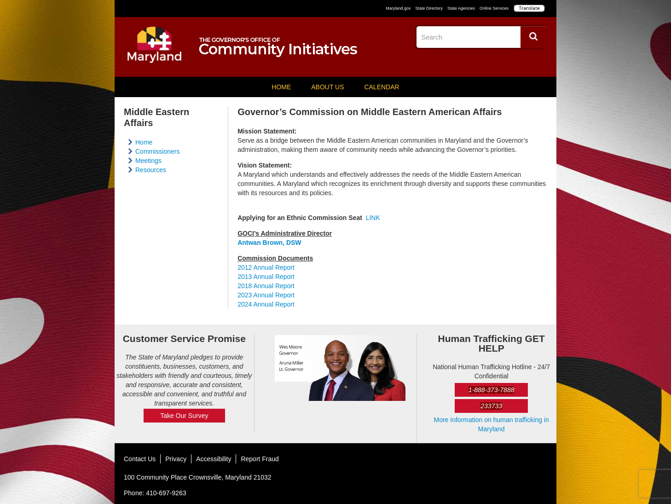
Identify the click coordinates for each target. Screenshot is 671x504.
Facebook (505, 62)
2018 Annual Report (266, 286)
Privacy (175, 459)
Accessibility (213, 459)
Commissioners (157, 151)
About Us (327, 87)
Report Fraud (259, 459)
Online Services (494, 8)
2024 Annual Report (266, 304)
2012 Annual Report (266, 267)
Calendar (381, 87)
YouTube (539, 62)
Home (281, 87)
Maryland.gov (398, 8)
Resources (150, 170)
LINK (373, 217)
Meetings (148, 160)
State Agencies (461, 8)
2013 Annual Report (266, 276)
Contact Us (140, 459)
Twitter (522, 62)
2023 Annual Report (266, 295)
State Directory (429, 8)
